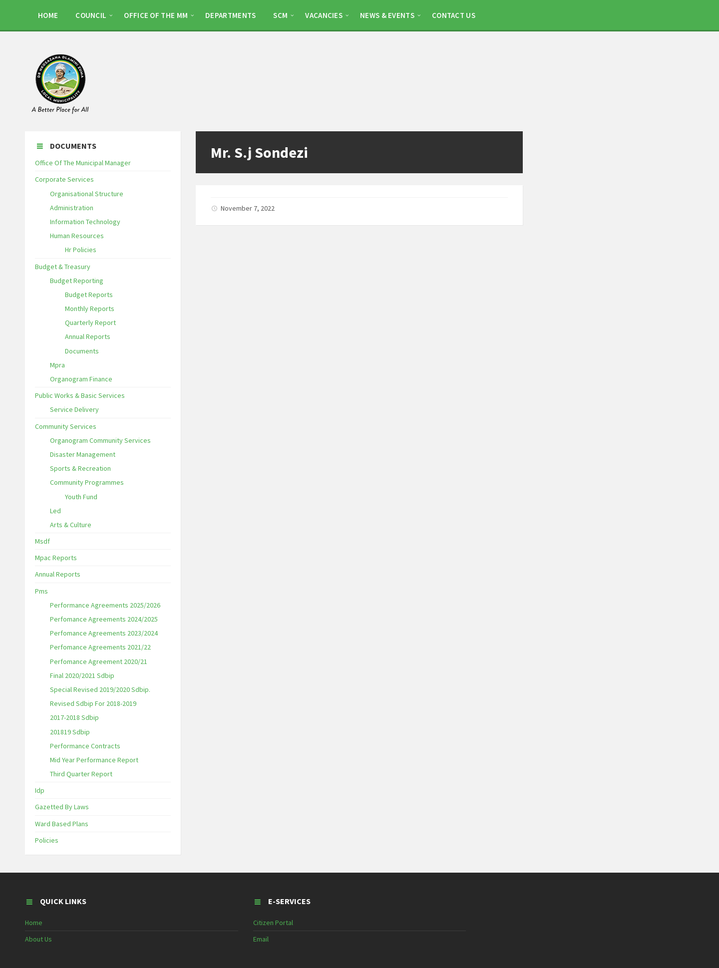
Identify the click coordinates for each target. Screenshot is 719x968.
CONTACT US (453, 15)
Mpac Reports (56, 557)
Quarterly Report (90, 322)
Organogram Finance (81, 378)
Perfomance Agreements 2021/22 (100, 647)
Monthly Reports (89, 308)
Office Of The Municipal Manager (83, 162)
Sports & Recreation (80, 468)
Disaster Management (82, 454)
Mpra (57, 364)
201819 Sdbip (70, 731)
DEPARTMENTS (230, 15)
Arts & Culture (70, 524)
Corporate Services (64, 179)
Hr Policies (80, 249)
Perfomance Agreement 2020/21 (98, 661)
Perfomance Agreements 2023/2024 (104, 633)
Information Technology (85, 221)
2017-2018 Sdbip (74, 717)
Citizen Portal (273, 922)
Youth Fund (81, 496)
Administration (71, 207)
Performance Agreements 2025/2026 (105, 605)
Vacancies (324, 15)
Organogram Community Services (100, 440)
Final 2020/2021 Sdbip (82, 675)
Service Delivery (74, 409)
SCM (280, 15)
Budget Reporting (76, 280)
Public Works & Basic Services (80, 395)
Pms (41, 591)
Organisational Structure (86, 193)
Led (55, 510)
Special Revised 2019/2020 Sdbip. (100, 689)
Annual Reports (87, 336)
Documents (82, 350)
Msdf (42, 541)
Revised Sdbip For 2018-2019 (93, 703)
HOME (48, 15)
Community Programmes (87, 482)
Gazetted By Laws (62, 806)
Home (33, 922)
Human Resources (77, 235)
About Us (38, 939)
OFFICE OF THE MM (156, 15)
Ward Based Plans (61, 823)
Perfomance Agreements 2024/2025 (104, 619)
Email (261, 939)
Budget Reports (89, 294)
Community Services (65, 426)
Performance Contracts (85, 745)
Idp (39, 790)
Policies (46, 840)
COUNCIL (90, 15)
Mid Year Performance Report (94, 759)
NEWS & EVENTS (387, 15)
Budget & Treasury (62, 266)
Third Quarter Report (81, 773)
